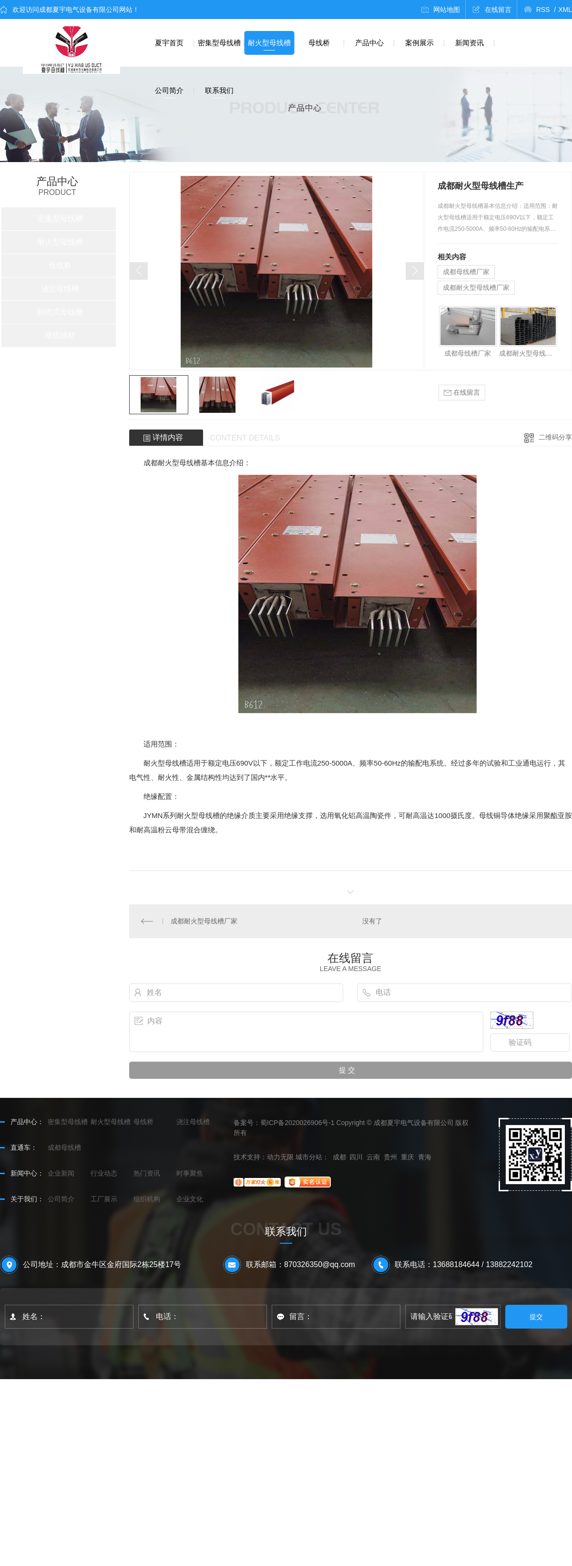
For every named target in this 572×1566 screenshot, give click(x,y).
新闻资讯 (469, 43)
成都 (339, 1157)
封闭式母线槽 (60, 312)
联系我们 (219, 90)
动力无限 (280, 1157)
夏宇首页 (169, 43)
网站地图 (446, 9)
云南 (373, 1157)
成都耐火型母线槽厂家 (476, 287)
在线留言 (498, 9)
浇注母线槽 (60, 289)
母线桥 (319, 43)
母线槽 (190, 463)
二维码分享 (555, 437)
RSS (546, 9)
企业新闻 (61, 1173)
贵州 (390, 1157)
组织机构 (146, 1199)
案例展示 (419, 43)
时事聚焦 (189, 1173)
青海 (424, 1157)
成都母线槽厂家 (466, 272)
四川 (356, 1157)
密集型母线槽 (219, 43)
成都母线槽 (64, 1147)
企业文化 (189, 1199)
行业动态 (104, 1173)
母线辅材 (60, 335)
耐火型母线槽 (269, 43)
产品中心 (369, 43)
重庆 (407, 1157)
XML (565, 9)
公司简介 (169, 90)
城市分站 (309, 1157)
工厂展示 (104, 1199)
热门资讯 (146, 1173)
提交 (536, 1316)
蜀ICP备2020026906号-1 (297, 1122)
